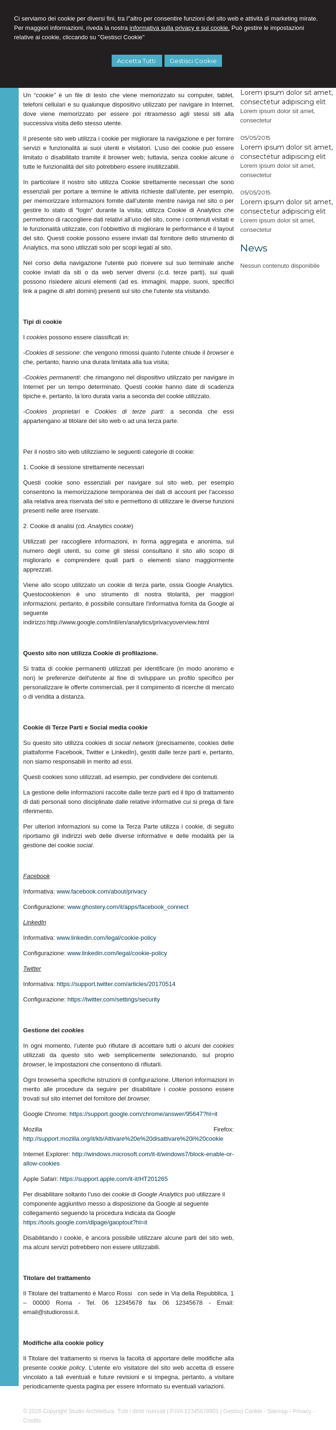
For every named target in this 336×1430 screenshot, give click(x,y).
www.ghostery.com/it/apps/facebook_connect (127, 906)
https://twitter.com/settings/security (113, 999)
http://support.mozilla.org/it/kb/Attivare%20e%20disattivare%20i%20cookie (123, 1138)
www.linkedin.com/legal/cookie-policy (106, 937)
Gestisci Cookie (193, 60)
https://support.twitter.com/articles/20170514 (116, 983)
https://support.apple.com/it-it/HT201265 (114, 1178)
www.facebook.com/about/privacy (102, 891)
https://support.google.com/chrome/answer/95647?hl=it (144, 1113)
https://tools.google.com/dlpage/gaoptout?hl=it (85, 1222)
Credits (32, 1420)
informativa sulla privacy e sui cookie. (179, 27)
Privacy (302, 1411)
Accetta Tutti (137, 60)
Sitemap (277, 1411)
